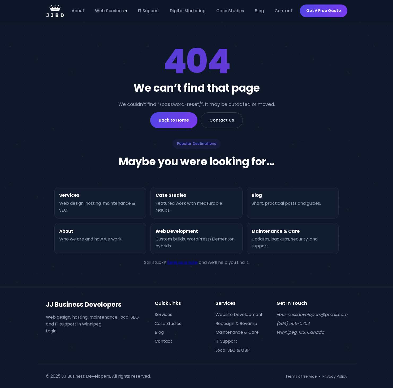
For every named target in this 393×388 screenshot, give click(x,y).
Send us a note (182, 264)
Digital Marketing (188, 11)
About (78, 11)
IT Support (148, 11)
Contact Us (221, 120)
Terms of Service (301, 376)
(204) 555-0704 (293, 323)
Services (163, 314)
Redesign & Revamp (236, 323)
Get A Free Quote (323, 10)
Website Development (239, 314)
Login (51, 331)
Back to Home (174, 120)
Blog (259, 11)
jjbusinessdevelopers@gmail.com (312, 314)
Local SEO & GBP (232, 350)
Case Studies (230, 11)
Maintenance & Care (237, 332)
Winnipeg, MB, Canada (300, 332)
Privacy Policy (334, 376)
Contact (283, 11)
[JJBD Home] (55, 10)
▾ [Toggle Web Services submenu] (126, 11)
